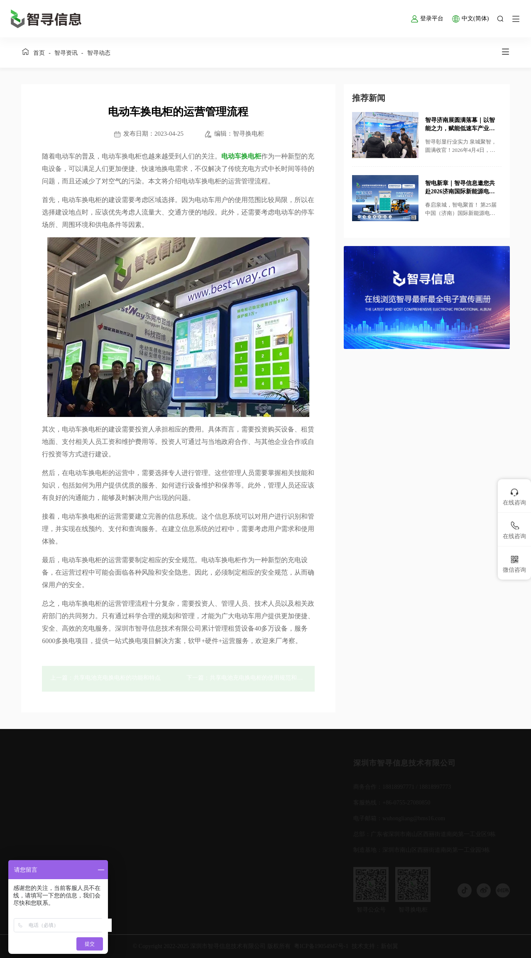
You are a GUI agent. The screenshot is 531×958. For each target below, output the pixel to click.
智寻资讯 (66, 53)
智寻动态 (98, 53)
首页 (39, 53)
